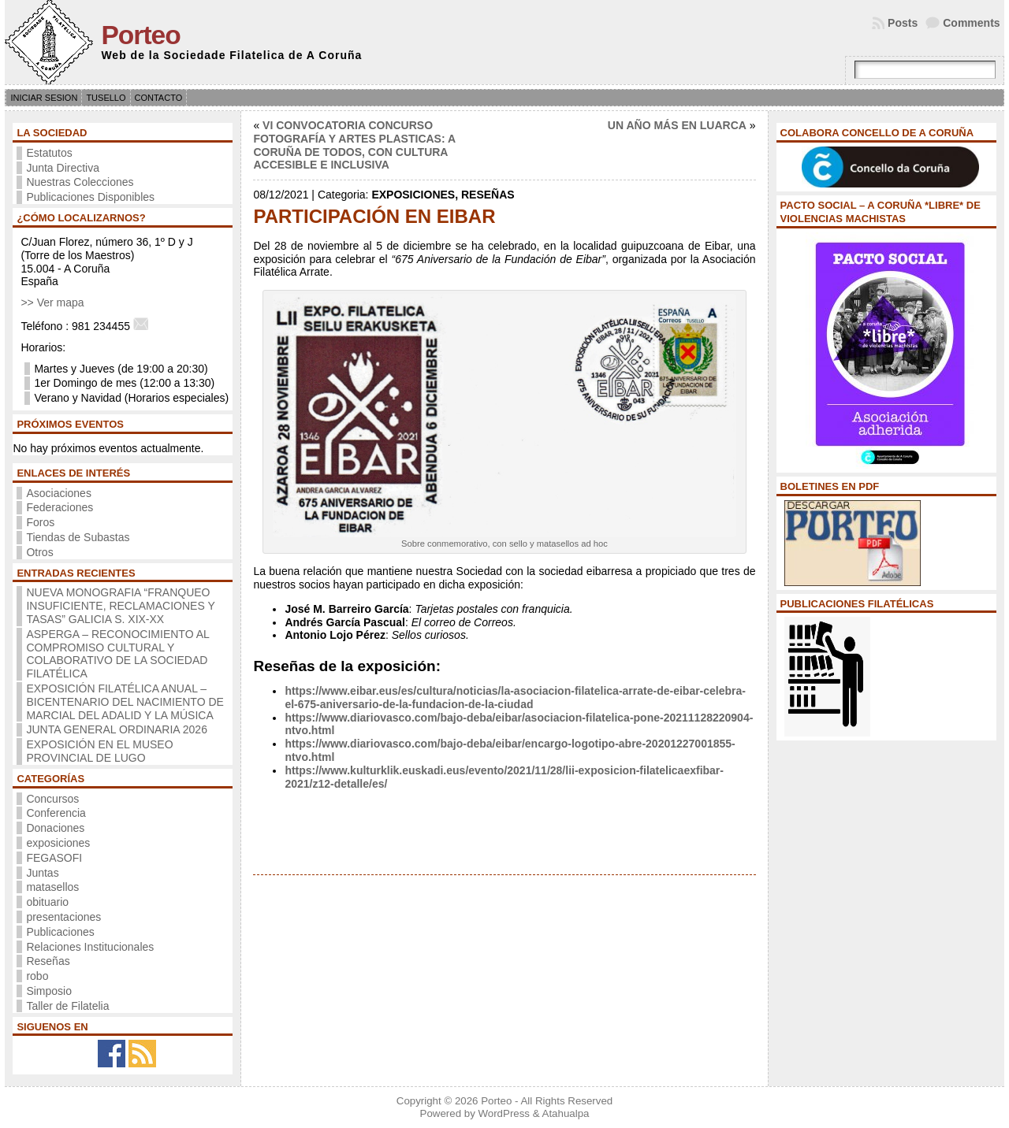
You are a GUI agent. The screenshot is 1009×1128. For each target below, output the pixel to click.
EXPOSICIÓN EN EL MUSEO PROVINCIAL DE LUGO (99, 751)
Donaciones (55, 828)
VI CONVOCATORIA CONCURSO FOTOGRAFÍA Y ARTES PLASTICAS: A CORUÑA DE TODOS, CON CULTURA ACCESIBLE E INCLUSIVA (354, 145)
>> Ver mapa (52, 302)
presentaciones (63, 917)
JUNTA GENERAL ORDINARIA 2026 (116, 729)
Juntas (42, 872)
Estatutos (49, 153)
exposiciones (58, 843)
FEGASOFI (54, 858)
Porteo (140, 35)
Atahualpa (566, 1113)
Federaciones (59, 507)
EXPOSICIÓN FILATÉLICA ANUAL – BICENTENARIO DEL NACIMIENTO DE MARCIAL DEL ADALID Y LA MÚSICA (124, 702)
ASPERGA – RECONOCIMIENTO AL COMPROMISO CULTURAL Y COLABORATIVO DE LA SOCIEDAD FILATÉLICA (117, 654)
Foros (40, 522)
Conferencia (56, 813)
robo (37, 976)
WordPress (504, 1113)
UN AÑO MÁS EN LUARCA (677, 125)
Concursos (52, 798)
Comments (971, 23)
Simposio (49, 991)
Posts (903, 23)
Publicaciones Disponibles (90, 197)
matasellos (52, 887)
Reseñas (47, 961)
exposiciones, (416, 194)
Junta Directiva (62, 167)
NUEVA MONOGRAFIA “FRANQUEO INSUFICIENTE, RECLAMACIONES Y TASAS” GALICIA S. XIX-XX (120, 605)
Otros (39, 552)
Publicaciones (60, 932)
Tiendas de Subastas (77, 537)
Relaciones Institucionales (90, 947)
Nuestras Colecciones (79, 182)
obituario (47, 902)
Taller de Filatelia (67, 1006)
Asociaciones (58, 493)
